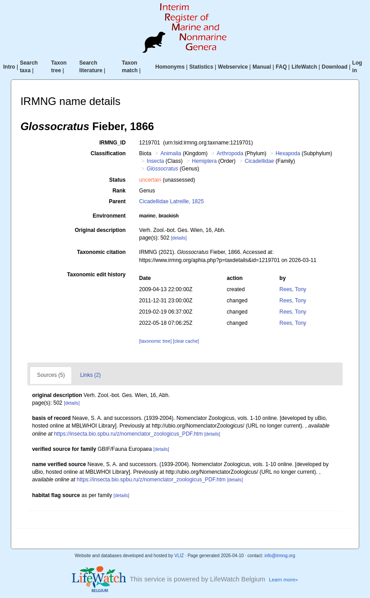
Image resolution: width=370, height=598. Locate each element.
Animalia (171, 153)
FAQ (281, 67)
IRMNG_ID (112, 143)
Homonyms (170, 67)
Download (335, 67)
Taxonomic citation (101, 252)
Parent (117, 201)
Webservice (233, 67)
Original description (100, 230)
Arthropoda (230, 153)
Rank (118, 191)
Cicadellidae (259, 161)
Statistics (201, 67)
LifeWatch (304, 67)
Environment (108, 216)
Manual (261, 67)
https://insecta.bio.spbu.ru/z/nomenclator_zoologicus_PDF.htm (128, 434)
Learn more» (283, 579)
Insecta (155, 161)
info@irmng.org (279, 555)
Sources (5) (51, 375)
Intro (9, 67)
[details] (179, 238)
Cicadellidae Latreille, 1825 (171, 201)
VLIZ (179, 555)
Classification (108, 153)
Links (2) (90, 375)
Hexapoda (288, 153)
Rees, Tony (292, 289)
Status (117, 180)
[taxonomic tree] (155, 341)
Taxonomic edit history (96, 274)
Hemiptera (204, 161)
